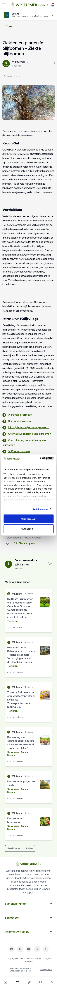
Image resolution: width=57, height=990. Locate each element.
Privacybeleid (46, 969)
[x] (46, 949)
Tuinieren (12, 621)
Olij (15, 543)
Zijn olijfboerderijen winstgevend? (28, 427)
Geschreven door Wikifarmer (26, 562)
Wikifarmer (18, 61)
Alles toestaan (28, 518)
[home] (5, 982)
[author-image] (8, 564)
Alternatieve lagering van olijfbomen (29, 433)
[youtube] (29, 949)
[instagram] (37, 949)
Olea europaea (27, 543)
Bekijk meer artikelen (20, 848)
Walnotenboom (32, 537)
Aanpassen (29, 528)
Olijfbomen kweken (19, 421)
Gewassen (13, 752)
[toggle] (3, 4)
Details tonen (40, 509)
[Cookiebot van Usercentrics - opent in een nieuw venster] (41, 459)
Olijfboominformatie (20, 414)
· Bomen (23, 752)
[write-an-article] (29, 982)
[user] (52, 982)
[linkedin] (12, 949)
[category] (17, 982)
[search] (40, 982)
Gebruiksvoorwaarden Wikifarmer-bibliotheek (20, 969)
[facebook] (20, 949)
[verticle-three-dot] (54, 63)
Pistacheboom (13, 537)
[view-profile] (50, 564)
